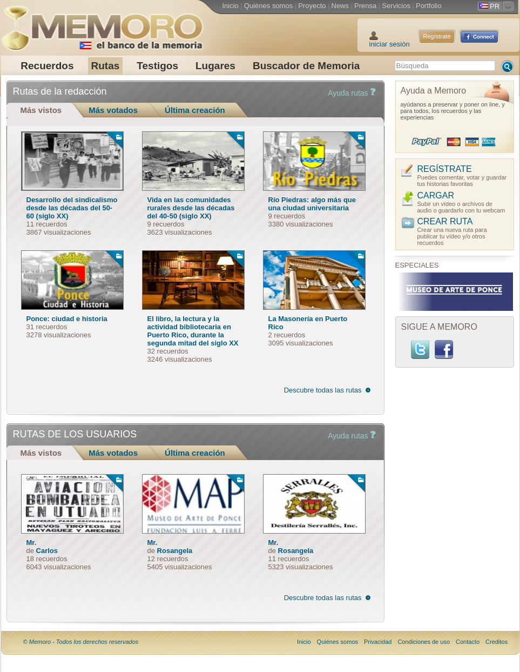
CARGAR (435, 195)
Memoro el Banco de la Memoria (102, 24)
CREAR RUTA (445, 221)
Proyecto (312, 6)
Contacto (468, 641)
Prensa (365, 6)
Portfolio (429, 6)
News (340, 6)
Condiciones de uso (423, 641)
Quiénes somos (268, 6)
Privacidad (377, 641)
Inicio (230, 6)
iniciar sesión (389, 44)
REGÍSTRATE (444, 169)
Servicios (396, 6)
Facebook (444, 349)
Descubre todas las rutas (323, 390)
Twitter (420, 349)
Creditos (496, 641)
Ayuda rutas (351, 93)
